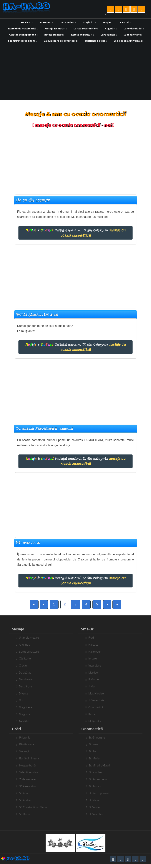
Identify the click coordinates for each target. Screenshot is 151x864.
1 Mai (89, 686)
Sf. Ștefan (96, 800)
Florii (89, 637)
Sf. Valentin (98, 814)
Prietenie (26, 737)
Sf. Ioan (95, 744)
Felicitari (27, 22)
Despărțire (23, 686)
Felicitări (22, 721)
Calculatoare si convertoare (61, 40)
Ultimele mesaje (27, 637)
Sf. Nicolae (97, 772)
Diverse (21, 693)
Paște (89, 714)
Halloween (92, 651)
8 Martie (91, 679)
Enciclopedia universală (128, 40)
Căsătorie (23, 658)
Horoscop (46, 22)
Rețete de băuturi (82, 34)
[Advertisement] (75, 71)
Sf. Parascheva (100, 779)
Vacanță (26, 751)
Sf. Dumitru (28, 814)
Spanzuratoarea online (22, 40)
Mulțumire (92, 721)
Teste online (67, 22)
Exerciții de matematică (23, 28)
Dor (19, 700)
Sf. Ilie (94, 751)
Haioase (91, 644)
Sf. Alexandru (29, 786)
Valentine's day (30, 772)
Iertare (90, 658)
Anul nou (22, 644)
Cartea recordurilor (86, 28)
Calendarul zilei (134, 28)
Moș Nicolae (94, 693)
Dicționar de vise (96, 40)
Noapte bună (29, 765)
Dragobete (23, 707)
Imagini (107, 22)
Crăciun (21, 665)
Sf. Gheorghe (99, 737)
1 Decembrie (94, 700)
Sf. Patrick (97, 786)
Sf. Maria (96, 758)
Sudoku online (133, 34)
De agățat (23, 672)
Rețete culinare (54, 34)
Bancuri (125, 22)
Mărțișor (91, 672)
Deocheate (23, 679)
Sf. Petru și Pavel (101, 793)
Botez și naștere (27, 651)
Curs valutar (109, 34)
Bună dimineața (31, 758)
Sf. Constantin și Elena (35, 807)
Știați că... (89, 22)
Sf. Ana (25, 793)
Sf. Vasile (96, 807)
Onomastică (93, 707)
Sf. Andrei (27, 800)
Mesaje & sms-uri (56, 28)
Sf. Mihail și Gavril (101, 765)
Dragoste (22, 714)
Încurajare (92, 665)
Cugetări (111, 28)
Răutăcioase (28, 744)
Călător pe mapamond (23, 34)
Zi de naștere (29, 779)
